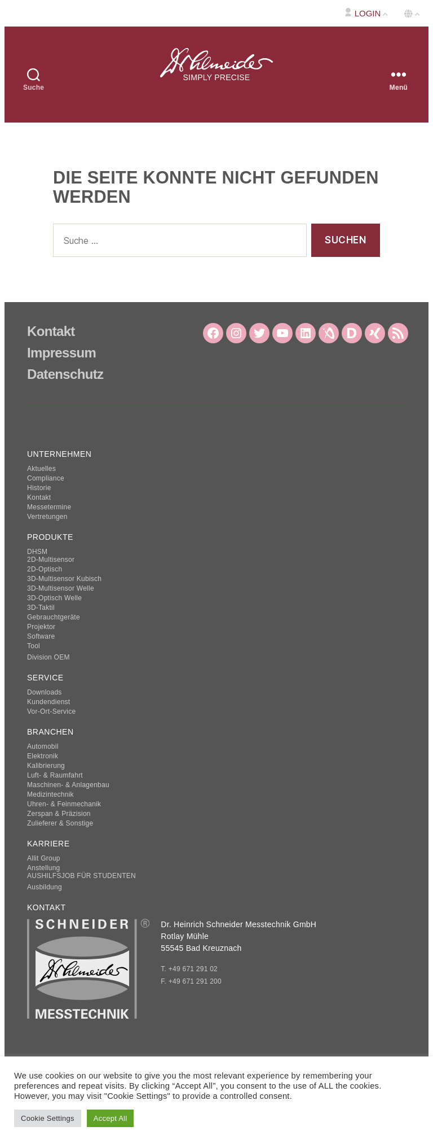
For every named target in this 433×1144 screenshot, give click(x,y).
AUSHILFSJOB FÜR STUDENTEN (81, 876)
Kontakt (51, 331)
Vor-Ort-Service (51, 711)
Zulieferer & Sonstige (60, 823)
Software (41, 636)
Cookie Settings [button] (47, 1118)
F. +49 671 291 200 (191, 981)
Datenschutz (65, 374)
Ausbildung (44, 887)
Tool (33, 646)
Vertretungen (47, 517)
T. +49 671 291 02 (189, 969)
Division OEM (48, 657)
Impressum (61, 352)
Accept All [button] (110, 1118)
